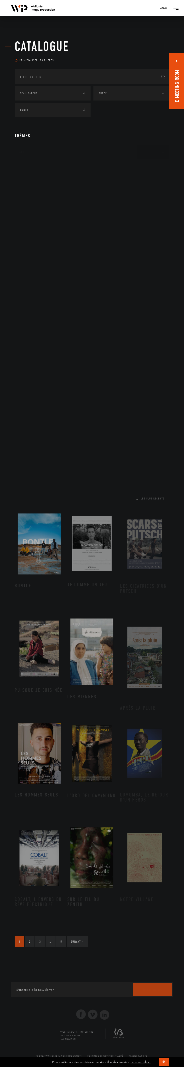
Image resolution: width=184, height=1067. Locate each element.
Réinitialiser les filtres (34, 60)
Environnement (37, 204)
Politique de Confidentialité (105, 1055)
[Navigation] (164, 8)
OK (164, 1062)
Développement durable (43, 196)
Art (21, 152)
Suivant (77, 941)
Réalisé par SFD (138, 1055)
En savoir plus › (141, 1062)
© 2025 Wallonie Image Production (59, 1055)
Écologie (26, 181)
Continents (28, 167)
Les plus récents (153, 498)
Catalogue (42, 46)
